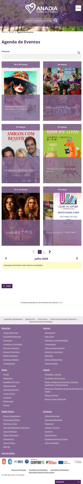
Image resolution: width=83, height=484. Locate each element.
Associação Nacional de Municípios (41, 472)
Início (4, 32)
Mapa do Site (30, 319)
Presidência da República (38, 470)
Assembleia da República (59, 470)
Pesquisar (6, 51)
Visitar (11, 32)
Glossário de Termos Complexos (41, 322)
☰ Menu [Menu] (78, 8)
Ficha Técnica (42, 319)
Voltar (8, 286)
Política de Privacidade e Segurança (63, 319)
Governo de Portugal (18, 470)
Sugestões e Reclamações (13, 319)
